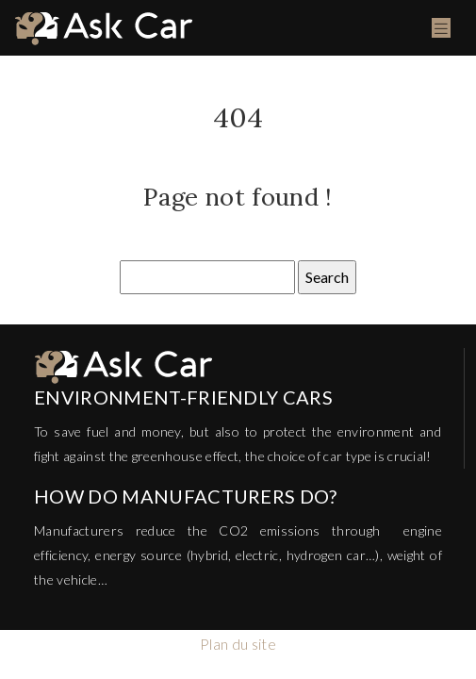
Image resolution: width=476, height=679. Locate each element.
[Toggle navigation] (441, 27)
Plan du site (238, 644)
